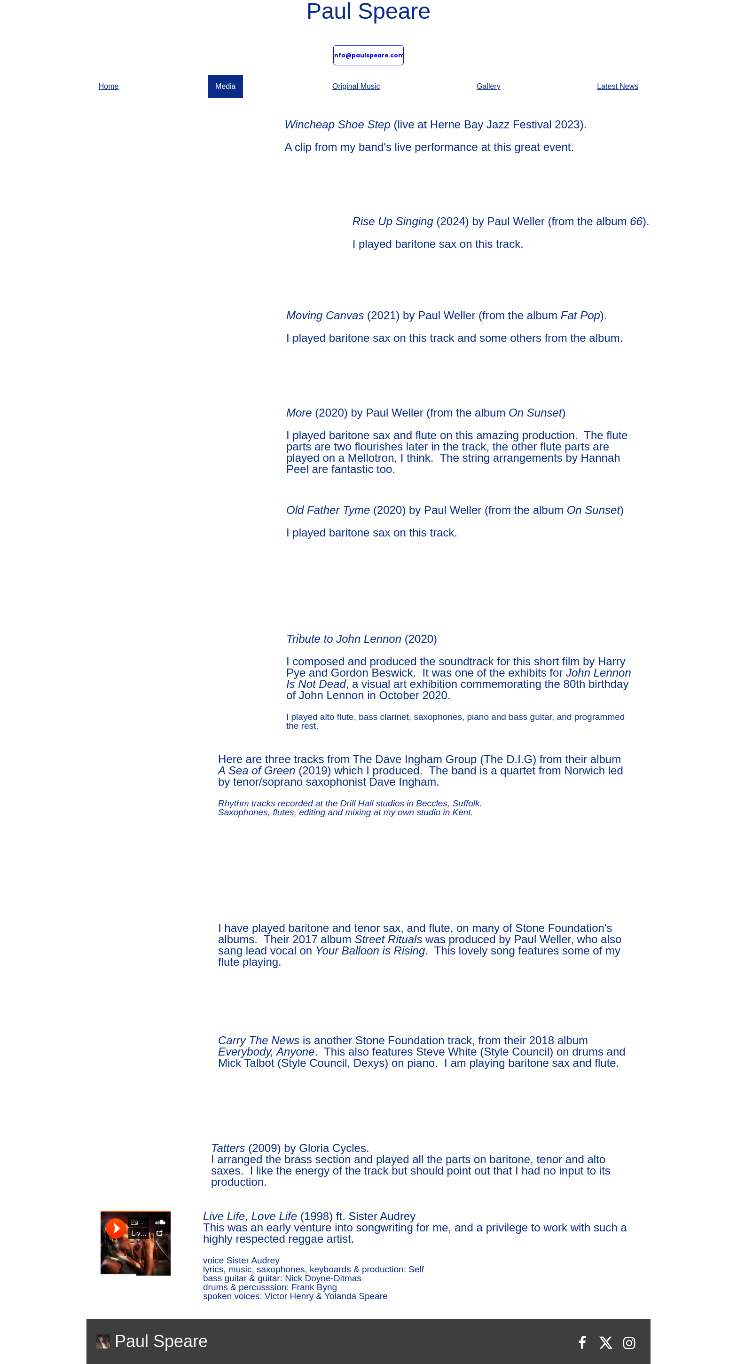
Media (225, 86)
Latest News (617, 86)
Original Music (356, 86)
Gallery (489, 86)
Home (109, 86)
